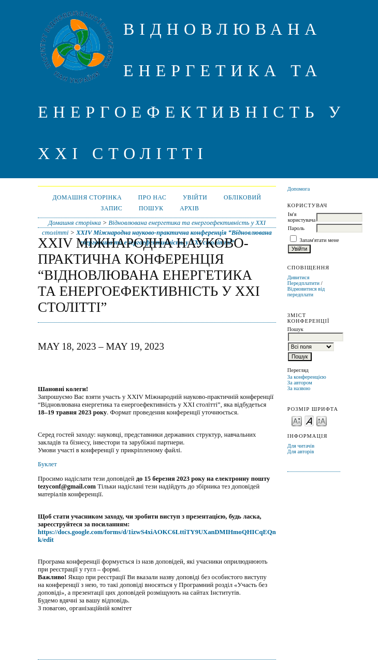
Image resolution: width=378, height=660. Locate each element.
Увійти (195, 197)
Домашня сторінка (87, 197)
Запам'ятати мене (319, 240)
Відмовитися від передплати (306, 291)
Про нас (152, 197)
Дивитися (298, 277)
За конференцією (306, 377)
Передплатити (303, 283)
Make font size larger (321, 420)
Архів (189, 208)
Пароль (296, 228)
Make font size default (309, 420)
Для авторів (300, 451)
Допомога (298, 189)
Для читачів (300, 446)
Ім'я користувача (301, 217)
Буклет (47, 464)
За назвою (299, 388)
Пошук (151, 208)
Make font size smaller (297, 420)
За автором (299, 382)
